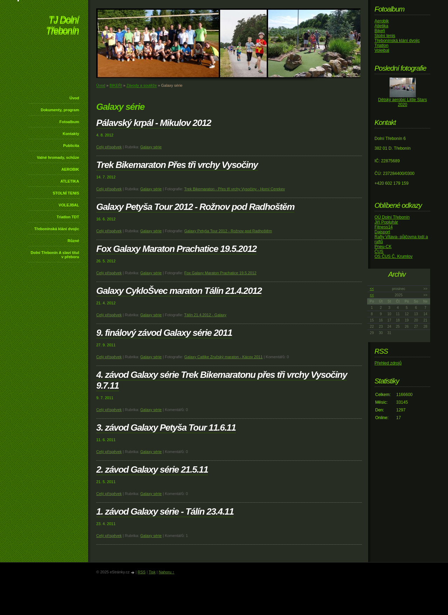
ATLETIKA (69, 181)
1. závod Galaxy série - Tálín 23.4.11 (165, 511)
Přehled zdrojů (387, 363)
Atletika (381, 25)
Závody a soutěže (141, 85)
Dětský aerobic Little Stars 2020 (402, 102)
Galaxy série (151, 147)
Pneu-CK (383, 246)
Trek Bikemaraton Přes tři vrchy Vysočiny (177, 165)
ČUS (378, 251)
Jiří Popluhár (386, 222)
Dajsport (382, 231)
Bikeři (379, 30)
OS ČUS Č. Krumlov (393, 256)
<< (372, 289)
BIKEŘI (116, 85)
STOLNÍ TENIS (65, 193)
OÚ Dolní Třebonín (392, 217)
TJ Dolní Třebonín (62, 26)
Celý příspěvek (109, 147)
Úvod (74, 98)
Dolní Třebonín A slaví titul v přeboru (54, 254)
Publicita (71, 145)
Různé (73, 241)
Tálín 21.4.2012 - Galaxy (205, 315)
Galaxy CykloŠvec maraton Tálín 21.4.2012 (179, 290)
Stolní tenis (384, 35)
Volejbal (381, 50)
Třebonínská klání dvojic (56, 229)
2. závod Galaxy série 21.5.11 (152, 469)
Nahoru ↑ (166, 572)
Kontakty (71, 134)
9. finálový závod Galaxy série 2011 (164, 332)
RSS (142, 572)
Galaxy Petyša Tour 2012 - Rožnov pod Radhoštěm (195, 207)
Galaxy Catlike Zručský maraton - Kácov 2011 (223, 357)
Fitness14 (383, 227)
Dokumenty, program (60, 110)
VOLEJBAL (68, 205)
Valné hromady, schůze (58, 157)
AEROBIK (70, 169)
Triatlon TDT (68, 217)
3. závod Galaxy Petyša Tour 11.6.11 (166, 427)
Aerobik (381, 21)
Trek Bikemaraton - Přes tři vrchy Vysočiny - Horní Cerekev (234, 189)
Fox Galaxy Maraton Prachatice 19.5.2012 (176, 248)
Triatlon (381, 45)
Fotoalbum (69, 122)
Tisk (152, 572)
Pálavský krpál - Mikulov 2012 (153, 123)
